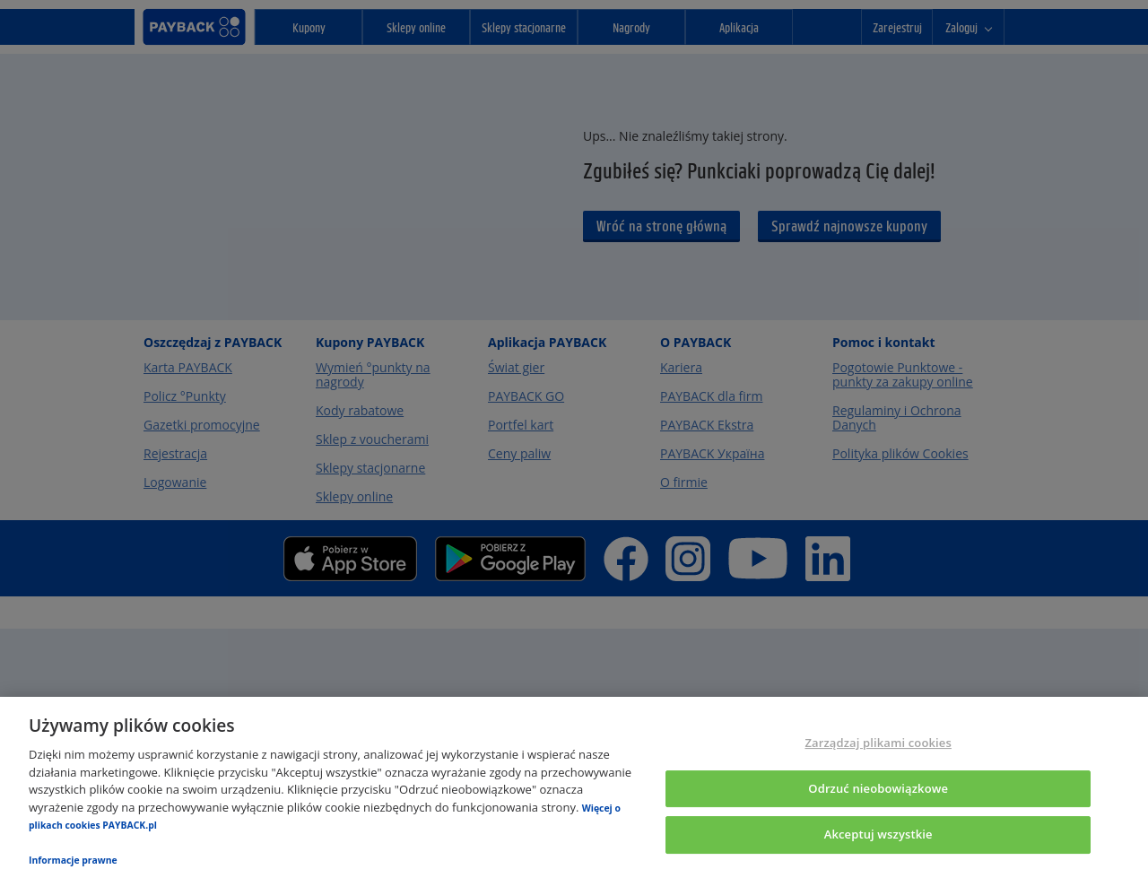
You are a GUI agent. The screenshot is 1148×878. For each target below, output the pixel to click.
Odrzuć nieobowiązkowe (878, 788)
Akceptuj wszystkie (878, 835)
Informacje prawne (73, 860)
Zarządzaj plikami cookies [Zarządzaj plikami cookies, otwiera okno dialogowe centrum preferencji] (877, 743)
